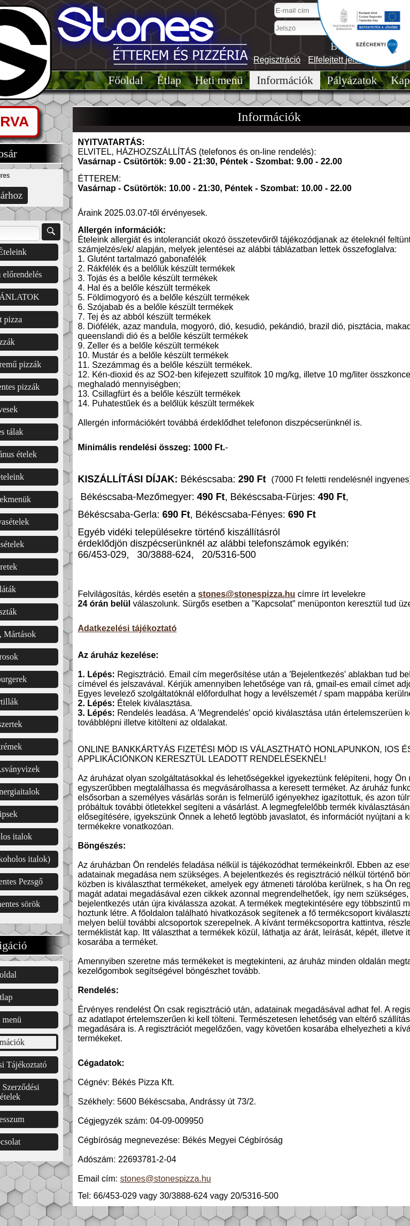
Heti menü (219, 80)
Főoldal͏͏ (126, 80)
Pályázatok (352, 80)
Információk (285, 80)
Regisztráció (276, 59)
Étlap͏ (169, 80)
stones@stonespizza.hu (247, 594)
